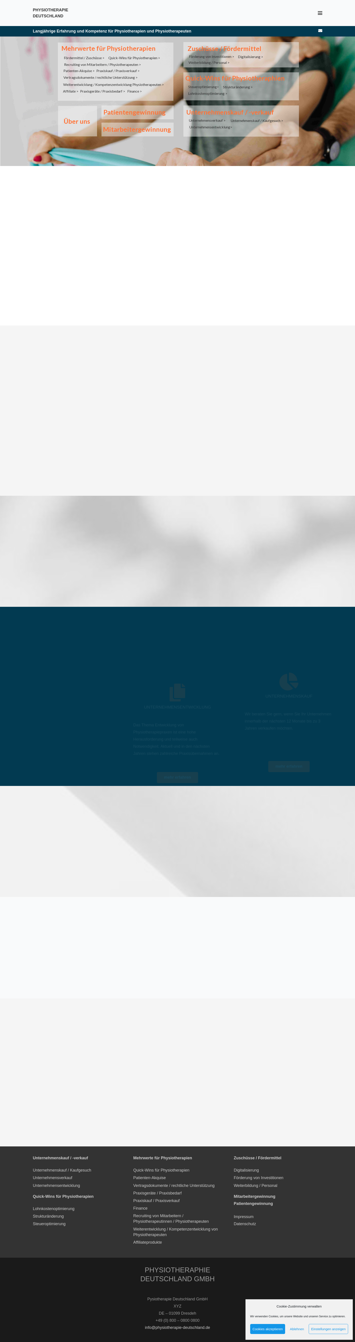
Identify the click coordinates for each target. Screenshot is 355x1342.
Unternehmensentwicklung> (210, 127)
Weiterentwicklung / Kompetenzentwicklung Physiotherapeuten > (113, 84)
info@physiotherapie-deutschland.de (177, 1322)
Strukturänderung (48, 1211)
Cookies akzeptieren (268, 1329)
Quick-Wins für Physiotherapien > (134, 58)
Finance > (134, 91)
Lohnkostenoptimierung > (207, 93)
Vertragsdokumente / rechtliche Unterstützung (174, 1180)
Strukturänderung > (238, 87)
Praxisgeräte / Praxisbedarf (157, 1188)
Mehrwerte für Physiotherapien (108, 48)
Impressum (244, 1211)
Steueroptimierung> (203, 87)
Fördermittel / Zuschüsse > (84, 58)
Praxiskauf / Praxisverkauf (156, 1195)
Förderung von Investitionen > (211, 56)
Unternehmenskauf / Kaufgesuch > (257, 120)
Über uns (77, 121)
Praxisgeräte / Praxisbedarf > (102, 91)
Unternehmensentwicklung (56, 1180)
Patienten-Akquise (149, 1172)
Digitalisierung (246, 1165)
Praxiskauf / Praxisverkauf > (118, 71)
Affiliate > (70, 91)
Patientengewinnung (134, 112)
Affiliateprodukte (147, 1237)
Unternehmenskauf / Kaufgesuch (62, 1165)
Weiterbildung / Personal (255, 1180)
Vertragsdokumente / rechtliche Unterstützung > (100, 77)
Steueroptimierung (49, 1218)
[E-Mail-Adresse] (320, 30)
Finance (140, 1203)
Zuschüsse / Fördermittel (224, 48)
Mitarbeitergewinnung (137, 129)
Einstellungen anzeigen (328, 1329)
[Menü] (319, 13)
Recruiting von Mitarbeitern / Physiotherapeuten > (102, 64)
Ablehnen (297, 1329)
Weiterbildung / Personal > (209, 62)
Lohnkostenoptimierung (54, 1203)
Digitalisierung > (250, 57)
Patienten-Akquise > (79, 71)
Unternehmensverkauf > (207, 120)
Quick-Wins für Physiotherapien (161, 1165)
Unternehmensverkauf (52, 1172)
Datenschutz (245, 1218)
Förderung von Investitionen (258, 1172)
